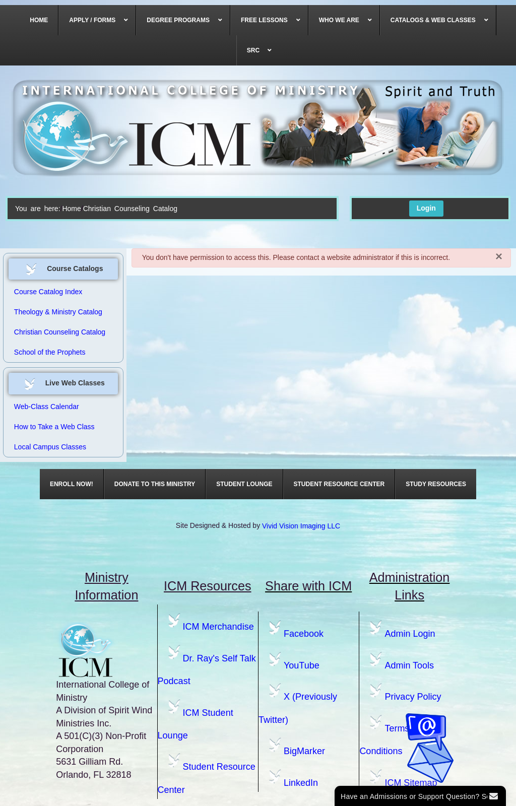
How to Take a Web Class (54, 427)
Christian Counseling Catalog (59, 332)
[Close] (498, 256)
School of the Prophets (50, 352)
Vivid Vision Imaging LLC (301, 526)
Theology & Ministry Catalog (58, 312)
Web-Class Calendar (46, 406)
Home (71, 209)
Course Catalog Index (48, 292)
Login (426, 208)
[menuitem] (39, 20)
